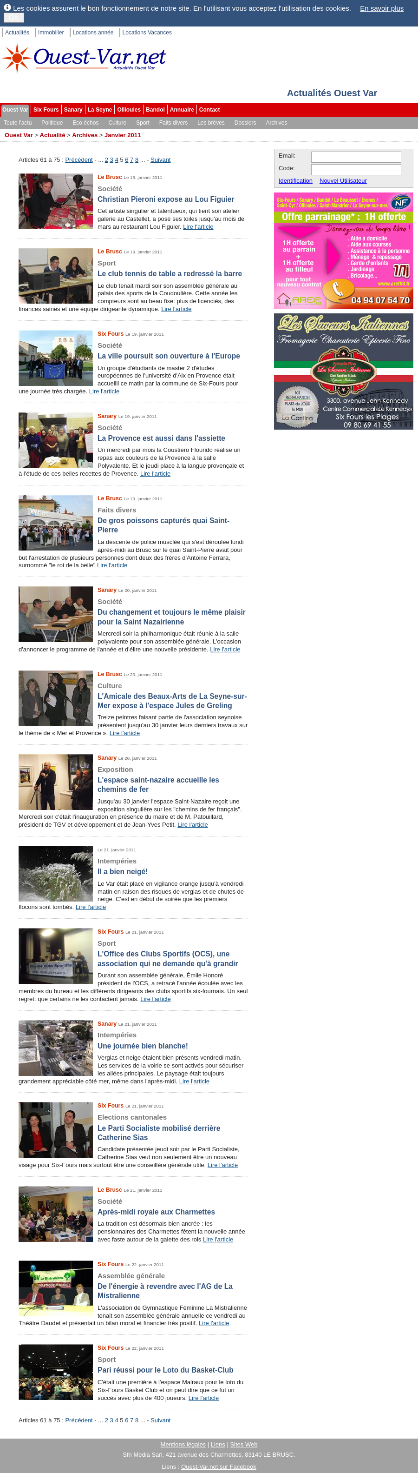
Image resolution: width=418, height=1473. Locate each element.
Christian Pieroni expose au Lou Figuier (133, 193)
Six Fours (46, 109)
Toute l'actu (18, 122)
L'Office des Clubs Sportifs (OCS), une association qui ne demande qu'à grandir (133, 953)
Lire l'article (198, 226)
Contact (209, 109)
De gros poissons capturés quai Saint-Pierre (133, 519)
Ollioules (129, 109)
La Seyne (100, 109)
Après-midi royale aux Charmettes (133, 1206)
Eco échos (85, 122)
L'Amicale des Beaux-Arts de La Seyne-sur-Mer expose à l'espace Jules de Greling (133, 695)
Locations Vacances (147, 32)
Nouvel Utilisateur (343, 180)
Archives (276, 122)
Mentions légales (183, 1444)
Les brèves (211, 122)
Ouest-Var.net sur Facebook (218, 1466)
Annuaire (182, 109)
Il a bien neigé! (133, 866)
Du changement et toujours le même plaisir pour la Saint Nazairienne (133, 611)
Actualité (52, 135)
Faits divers (173, 122)
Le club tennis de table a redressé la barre (133, 268)
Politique (52, 122)
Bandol (155, 109)
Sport (143, 122)
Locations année (92, 32)
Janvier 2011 (122, 135)
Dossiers (245, 122)
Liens (218, 1444)
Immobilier (51, 32)
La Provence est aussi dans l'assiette (133, 432)
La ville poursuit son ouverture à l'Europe (133, 350)
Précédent (78, 159)
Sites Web (243, 1444)
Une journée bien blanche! (133, 1039)
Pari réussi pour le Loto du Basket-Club (133, 1364)
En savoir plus (382, 8)
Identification (296, 180)
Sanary (73, 109)
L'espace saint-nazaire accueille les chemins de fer (133, 779)
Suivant (160, 159)
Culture (117, 122)
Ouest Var (15, 109)
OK (14, 17)
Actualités (17, 32)
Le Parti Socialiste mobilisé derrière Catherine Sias (133, 1127)
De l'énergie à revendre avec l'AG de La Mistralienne (133, 1285)
